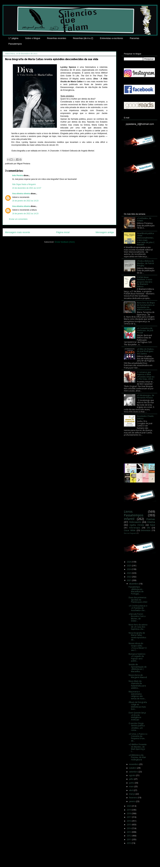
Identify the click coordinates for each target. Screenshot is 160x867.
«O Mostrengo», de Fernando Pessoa (145, 396)
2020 (129, 806)
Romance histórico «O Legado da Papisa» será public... (137, 657)
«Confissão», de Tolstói (144, 219)
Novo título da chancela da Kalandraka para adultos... (137, 684)
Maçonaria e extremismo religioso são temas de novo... (137, 695)
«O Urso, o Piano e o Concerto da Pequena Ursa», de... (138, 737)
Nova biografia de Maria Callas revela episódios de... (137, 636)
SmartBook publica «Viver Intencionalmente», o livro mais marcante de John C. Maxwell (146, 239)
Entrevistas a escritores (111, 38)
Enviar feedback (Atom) (65, 242)
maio (131, 786)
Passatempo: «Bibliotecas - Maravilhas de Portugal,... (136, 590)
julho (131, 779)
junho (132, 782)
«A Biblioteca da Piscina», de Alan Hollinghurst (137, 757)
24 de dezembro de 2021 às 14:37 (26, 188)
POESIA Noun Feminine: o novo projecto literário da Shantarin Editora (144, 282)
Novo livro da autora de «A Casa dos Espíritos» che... (138, 627)
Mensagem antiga (105, 232)
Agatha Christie (137, 525)
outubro (133, 768)
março (132, 794)
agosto (132, 775)
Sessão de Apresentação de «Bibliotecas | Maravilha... (138, 668)
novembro (134, 764)
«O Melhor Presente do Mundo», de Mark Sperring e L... (138, 748)
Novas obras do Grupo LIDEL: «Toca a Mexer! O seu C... (138, 647)
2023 (129, 573)
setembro (133, 771)
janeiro (132, 801)
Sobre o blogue (32, 38)
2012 (129, 835)
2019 (129, 809)
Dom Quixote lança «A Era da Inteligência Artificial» (137, 716)
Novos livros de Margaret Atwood (138, 676)
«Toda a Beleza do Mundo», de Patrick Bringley (145, 263)
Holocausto (135, 521)
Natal (152, 525)
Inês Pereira (17, 175)
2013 (129, 832)
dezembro (134, 583)
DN (148, 527)
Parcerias (134, 38)
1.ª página (13, 38)
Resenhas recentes (56, 38)
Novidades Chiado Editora (145, 417)
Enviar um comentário (18, 219)
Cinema (151, 521)
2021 (129, 580)
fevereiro (133, 797)
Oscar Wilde (129, 530)
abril (131, 790)
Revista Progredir (130, 533)
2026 (129, 561)
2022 (129, 576)
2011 (129, 839)
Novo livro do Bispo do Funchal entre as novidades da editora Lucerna (146, 306)
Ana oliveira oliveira (21, 193)
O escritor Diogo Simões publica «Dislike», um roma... (137, 726)
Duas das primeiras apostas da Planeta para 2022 (138, 599)
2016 (129, 821)
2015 (129, 824)
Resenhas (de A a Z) (83, 38)
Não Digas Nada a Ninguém (24, 184)
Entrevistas (145, 530)
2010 (129, 843)
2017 (129, 817)
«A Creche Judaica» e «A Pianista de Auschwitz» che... (138, 608)
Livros (128, 511)
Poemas (150, 519)
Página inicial (63, 232)
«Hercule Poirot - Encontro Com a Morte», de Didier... (137, 617)
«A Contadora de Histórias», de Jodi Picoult (145, 330)
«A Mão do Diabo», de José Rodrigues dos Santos (145, 351)
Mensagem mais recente (17, 232)
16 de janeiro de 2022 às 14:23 (25, 201)
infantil (129, 519)
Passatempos (15, 44)
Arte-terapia (134, 527)
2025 (129, 565)
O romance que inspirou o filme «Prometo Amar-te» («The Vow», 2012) (146, 375)
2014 (129, 828)
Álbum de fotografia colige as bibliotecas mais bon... (138, 705)
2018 (129, 813)
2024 (129, 569)
